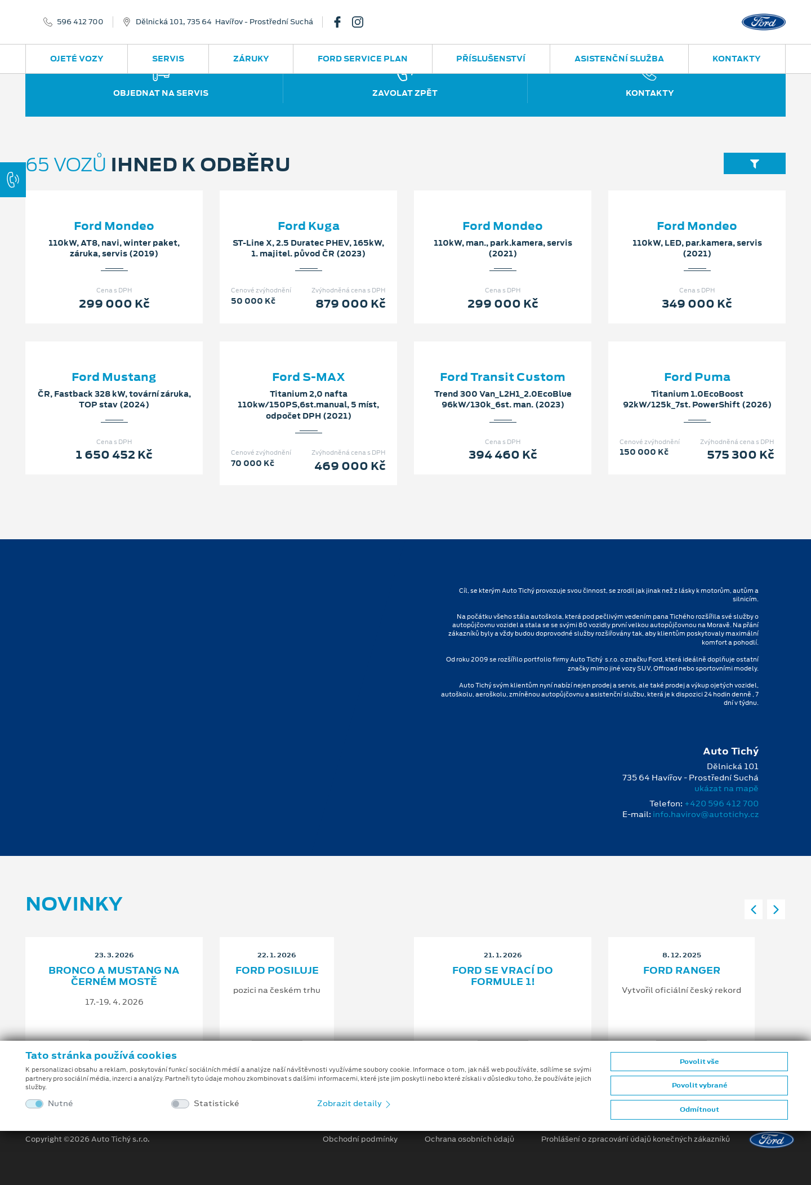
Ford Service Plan (363, 58)
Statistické (216, 1103)
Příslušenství (490, 58)
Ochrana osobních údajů (469, 1139)
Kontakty (736, 58)
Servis (168, 58)
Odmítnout (699, 1109)
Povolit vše (699, 1061)
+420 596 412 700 (721, 803)
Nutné (60, 1103)
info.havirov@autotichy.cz (706, 814)
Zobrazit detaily (355, 1103)
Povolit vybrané (699, 1085)
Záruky (251, 58)
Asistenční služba (619, 58)
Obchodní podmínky (360, 1139)
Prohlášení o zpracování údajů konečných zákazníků (635, 1139)
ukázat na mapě (726, 788)
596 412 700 (80, 22)
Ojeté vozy (77, 58)
